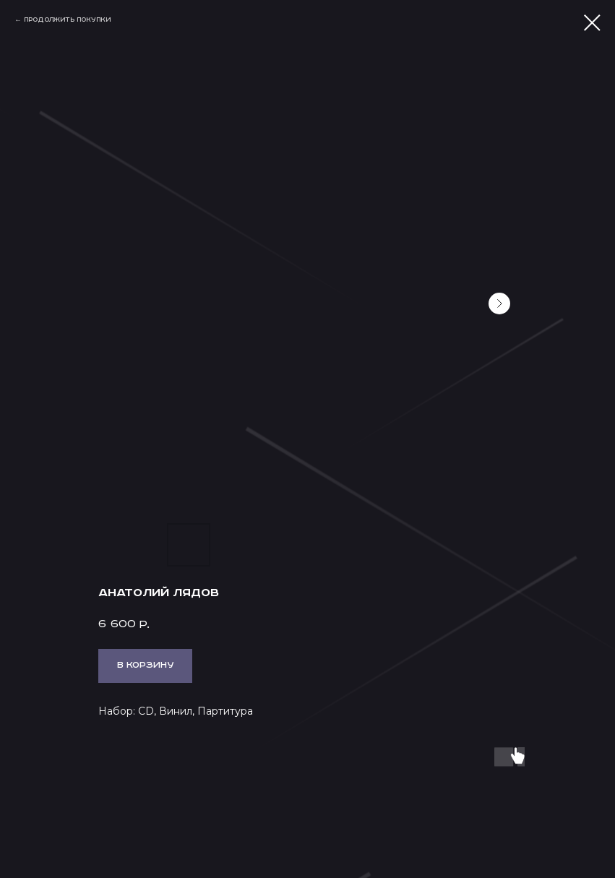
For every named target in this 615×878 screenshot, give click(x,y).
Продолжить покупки (67, 20)
